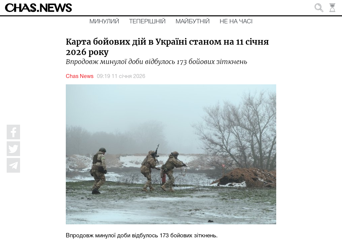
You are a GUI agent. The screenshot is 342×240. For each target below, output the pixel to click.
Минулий (104, 21)
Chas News (80, 76)
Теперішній (147, 21)
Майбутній (193, 21)
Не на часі (236, 21)
